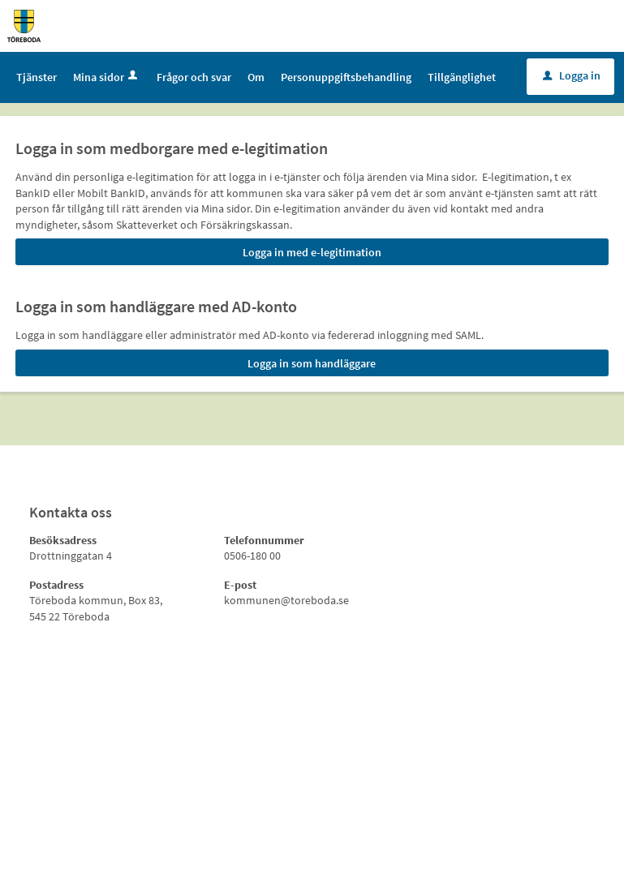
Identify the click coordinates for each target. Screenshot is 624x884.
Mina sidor (106, 77)
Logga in (571, 75)
